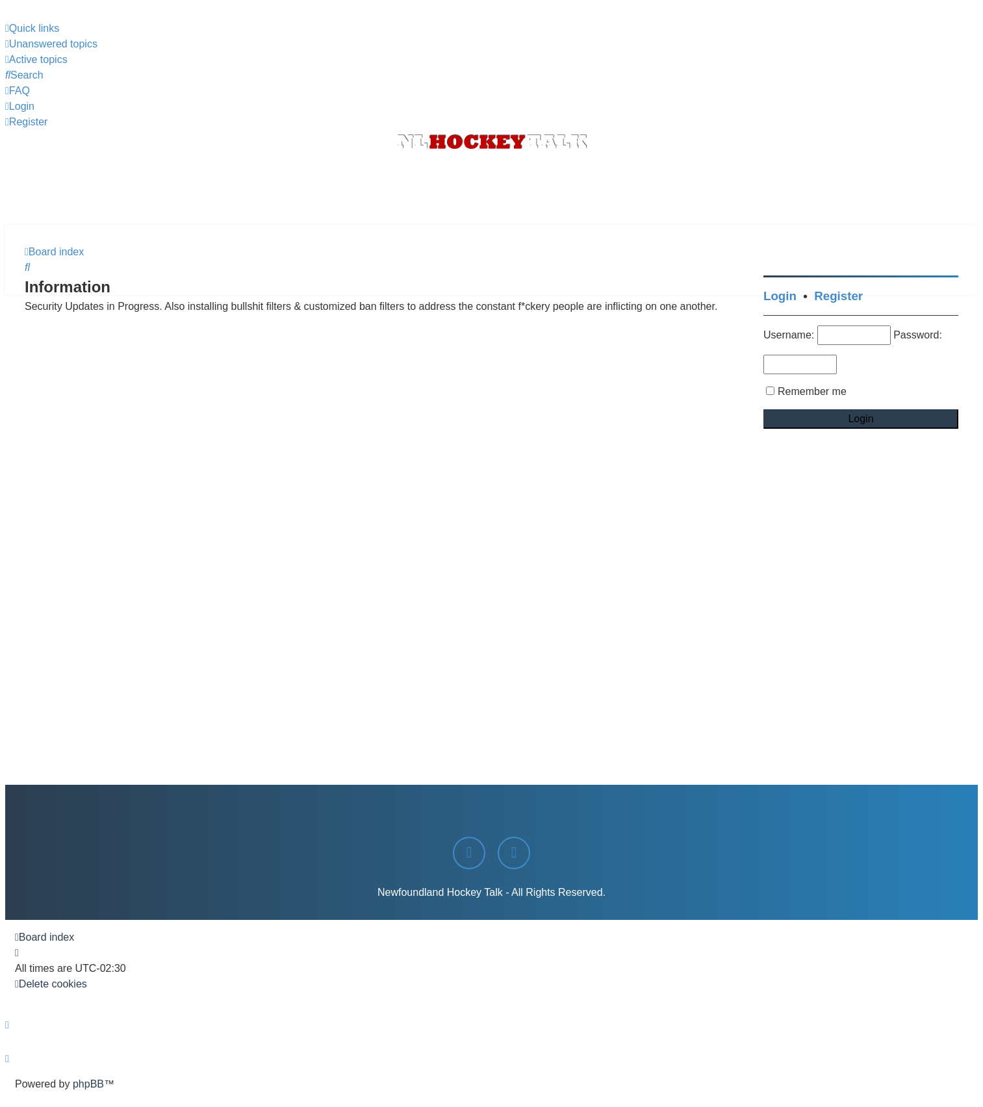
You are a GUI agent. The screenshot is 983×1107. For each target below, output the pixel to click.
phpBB (88, 1083)
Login (780, 296)
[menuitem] (51, 44)
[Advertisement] (491, 189)
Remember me (812, 391)
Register (838, 296)
